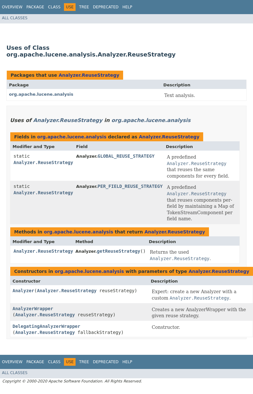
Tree (84, 7)
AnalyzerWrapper (33, 308)
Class (54, 7)
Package (35, 7)
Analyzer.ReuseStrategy (89, 75)
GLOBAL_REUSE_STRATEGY (126, 156)
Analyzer (23, 290)
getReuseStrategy (118, 251)
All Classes (14, 18)
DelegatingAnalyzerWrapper (46, 326)
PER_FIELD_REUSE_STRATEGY (130, 186)
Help (127, 7)
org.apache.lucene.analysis (41, 94)
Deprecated (106, 7)
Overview (12, 7)
